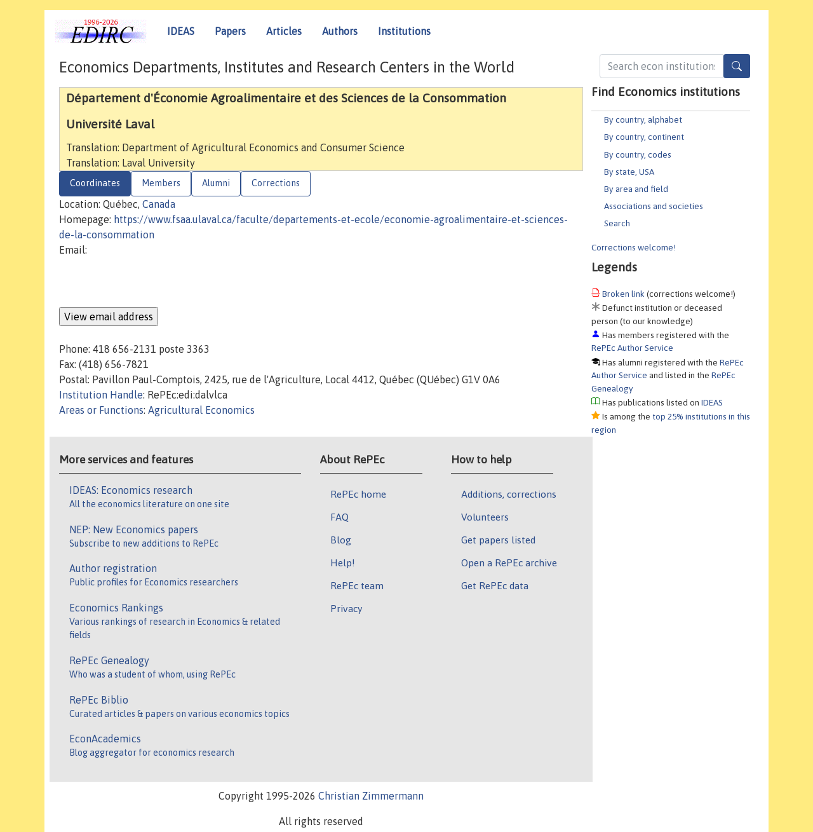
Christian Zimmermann (371, 795)
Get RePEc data (494, 585)
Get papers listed (498, 539)
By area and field (636, 189)
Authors (340, 31)
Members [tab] (161, 183)
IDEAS (180, 31)
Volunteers (485, 516)
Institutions (404, 31)
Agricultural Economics (201, 410)
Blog (340, 539)
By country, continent (644, 137)
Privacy (346, 608)
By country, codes (637, 154)
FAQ (339, 516)
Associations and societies (653, 206)
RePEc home (358, 494)
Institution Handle (101, 394)
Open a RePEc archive (509, 562)
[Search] (736, 66)
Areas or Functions (101, 410)
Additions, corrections (508, 494)
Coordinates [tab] (95, 183)
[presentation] (155, 282)
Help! (342, 562)
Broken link (623, 294)
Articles (284, 31)
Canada (158, 204)
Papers (230, 31)
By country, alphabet (643, 119)
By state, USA (629, 172)
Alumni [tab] (216, 183)
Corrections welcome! (633, 247)
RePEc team (357, 585)
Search (617, 223)
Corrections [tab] (276, 183)
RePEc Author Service (632, 348)
